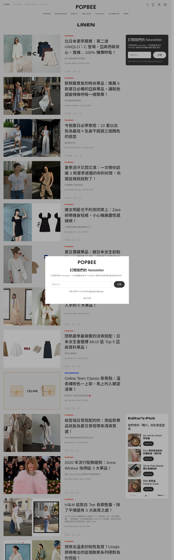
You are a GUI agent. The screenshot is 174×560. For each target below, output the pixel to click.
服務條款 (92, 291)
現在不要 (87, 298)
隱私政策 (100, 291)
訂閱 (119, 284)
